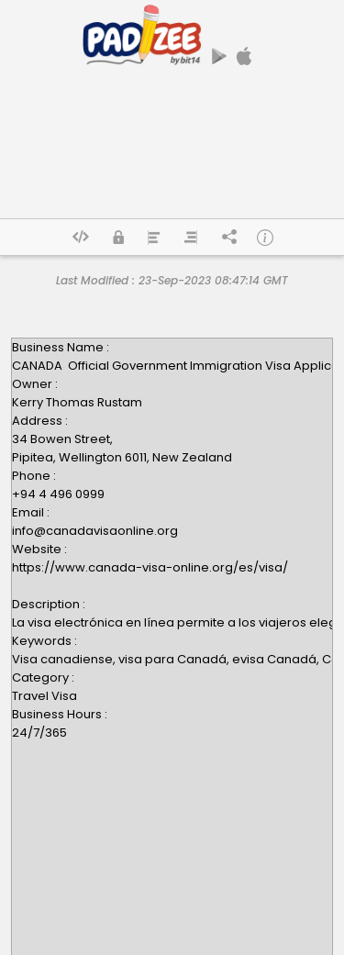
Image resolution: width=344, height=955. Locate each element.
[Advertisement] (172, 149)
